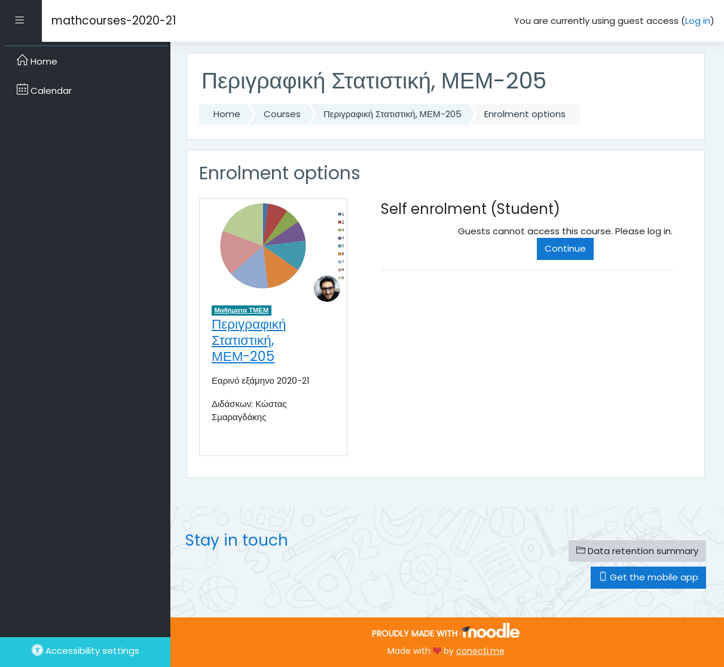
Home (226, 114)
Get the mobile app (648, 577)
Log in (697, 20)
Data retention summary (637, 550)
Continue (565, 248)
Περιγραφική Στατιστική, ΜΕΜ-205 (392, 114)
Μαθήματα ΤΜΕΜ (242, 310)
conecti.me (480, 651)
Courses (282, 114)
